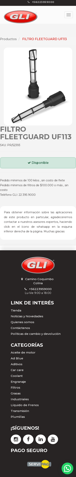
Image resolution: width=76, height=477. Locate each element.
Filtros (15, 387)
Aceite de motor (23, 352)
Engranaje (18, 382)
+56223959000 (40, 289)
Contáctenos (20, 328)
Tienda (16, 310)
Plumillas (18, 417)
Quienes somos (22, 322)
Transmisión (20, 411)
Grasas (16, 393)
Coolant (17, 376)
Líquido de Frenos (25, 405)
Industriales (20, 399)
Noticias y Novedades (27, 316)
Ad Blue (17, 358)
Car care (17, 370)
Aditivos (16, 364)
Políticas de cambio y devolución (36, 334)
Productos (8, 39)
